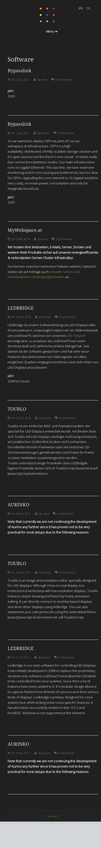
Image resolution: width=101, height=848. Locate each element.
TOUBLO (17, 409)
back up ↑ (53, 816)
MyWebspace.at (25, 230)
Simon (45, 133)
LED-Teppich (76, 335)
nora (44, 79)
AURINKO (18, 504)
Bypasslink (19, 70)
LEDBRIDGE (21, 308)
